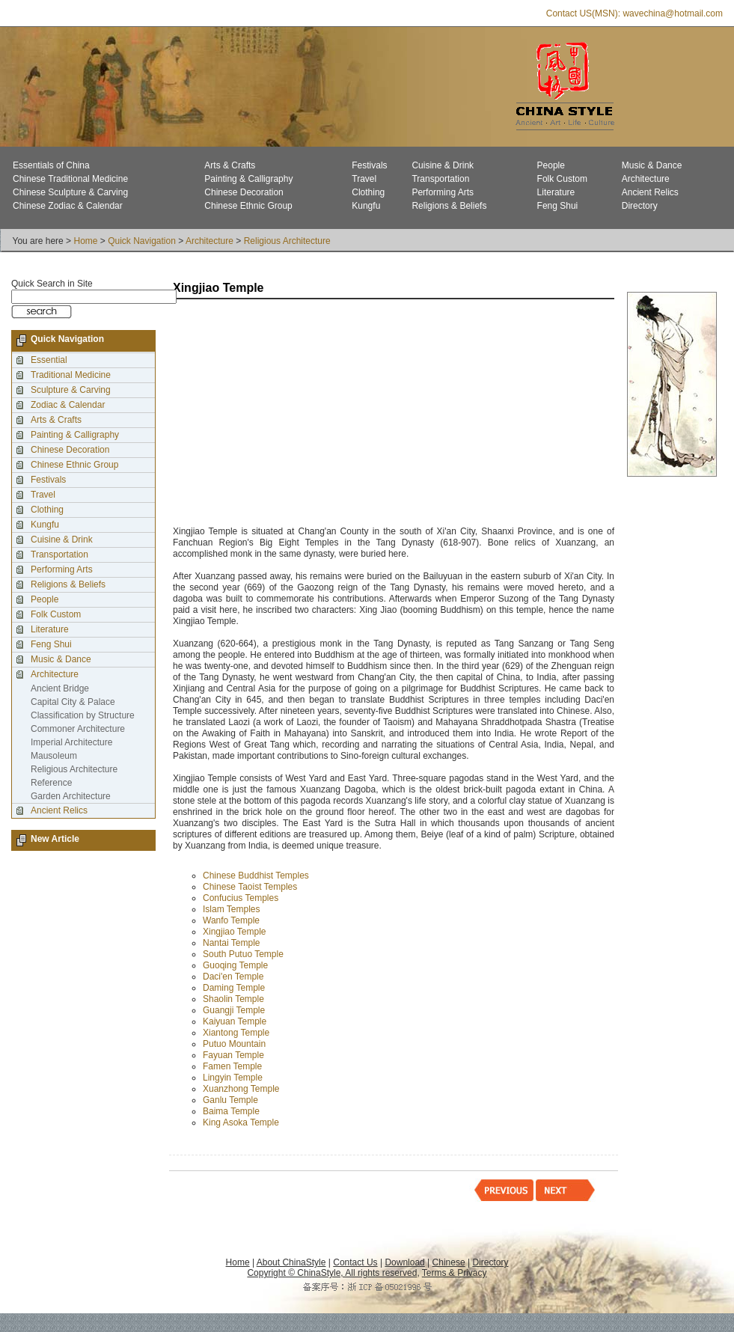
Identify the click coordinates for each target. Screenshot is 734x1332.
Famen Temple (232, 1066)
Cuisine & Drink (443, 165)
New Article (55, 839)
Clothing (368, 192)
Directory (640, 206)
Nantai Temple (231, 943)
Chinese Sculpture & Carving (70, 192)
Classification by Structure (83, 715)
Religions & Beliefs (449, 206)
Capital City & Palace (73, 702)
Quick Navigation (142, 241)
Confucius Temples (240, 898)
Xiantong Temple (236, 1032)
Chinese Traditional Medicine (70, 179)
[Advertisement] (319, 414)
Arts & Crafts (229, 165)
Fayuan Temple (233, 1055)
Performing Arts (443, 192)
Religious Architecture (287, 241)
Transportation (440, 179)
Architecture (646, 179)
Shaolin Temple (233, 999)
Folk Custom (562, 179)
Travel (364, 179)
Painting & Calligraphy (248, 179)
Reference (51, 782)
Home (85, 241)
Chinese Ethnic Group (248, 206)
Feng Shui (557, 206)
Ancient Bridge (60, 688)
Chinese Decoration (243, 192)
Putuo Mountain (234, 1044)
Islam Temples (231, 909)
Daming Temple (234, 988)
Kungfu (366, 206)
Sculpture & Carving (71, 390)
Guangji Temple (234, 1010)
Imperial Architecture (71, 742)
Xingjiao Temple (234, 931)
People (551, 165)
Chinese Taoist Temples (250, 887)
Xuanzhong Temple (241, 1089)
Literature (556, 192)
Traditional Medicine (71, 375)
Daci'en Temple (233, 976)
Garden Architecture (71, 796)
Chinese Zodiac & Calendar (68, 206)
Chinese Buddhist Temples (256, 875)
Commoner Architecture (78, 729)
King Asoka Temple (242, 1122)
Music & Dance (652, 165)
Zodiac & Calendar (68, 405)
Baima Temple (231, 1111)
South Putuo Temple (243, 954)
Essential (49, 360)
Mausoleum (54, 756)
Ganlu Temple (230, 1100)
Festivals (369, 165)
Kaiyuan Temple (234, 1021)
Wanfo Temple (231, 920)
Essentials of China (51, 165)
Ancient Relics (650, 192)
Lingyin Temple (233, 1077)
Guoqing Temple (235, 965)
